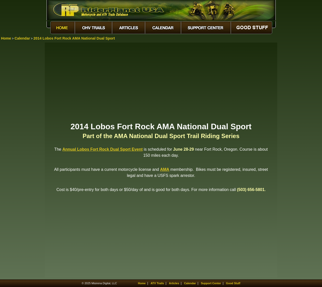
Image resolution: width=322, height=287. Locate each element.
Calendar (22, 38)
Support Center (211, 283)
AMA (164, 169)
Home (6, 38)
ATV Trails (157, 283)
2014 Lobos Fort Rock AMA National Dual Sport (74, 38)
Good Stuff (233, 283)
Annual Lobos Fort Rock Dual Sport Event (102, 149)
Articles (174, 283)
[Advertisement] (161, 82)
